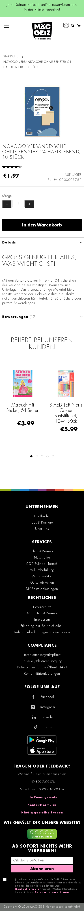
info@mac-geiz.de (42, 797)
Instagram (47, 707)
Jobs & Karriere (42, 522)
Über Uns (42, 528)
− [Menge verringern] (7, 204)
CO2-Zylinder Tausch (42, 563)
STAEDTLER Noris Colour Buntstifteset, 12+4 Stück (66, 413)
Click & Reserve (42, 551)
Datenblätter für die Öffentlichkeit (42, 667)
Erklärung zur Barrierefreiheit (42, 625)
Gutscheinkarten (42, 582)
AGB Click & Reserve (42, 613)
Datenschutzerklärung (51, 892)
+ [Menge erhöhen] (29, 204)
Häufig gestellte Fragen (42, 812)
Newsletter (42, 557)
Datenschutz (42, 607)
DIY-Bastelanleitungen (42, 588)
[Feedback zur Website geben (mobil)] (42, 834)
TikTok (47, 727)
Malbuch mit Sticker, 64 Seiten (22, 408)
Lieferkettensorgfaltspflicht (42, 654)
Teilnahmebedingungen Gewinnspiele (42, 632)
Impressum (42, 619)
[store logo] (42, 30)
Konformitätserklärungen (42, 673)
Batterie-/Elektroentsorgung (42, 661)
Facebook (48, 696)
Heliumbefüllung (42, 570)
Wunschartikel (42, 576)
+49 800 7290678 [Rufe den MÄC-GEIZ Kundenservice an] (42, 782)
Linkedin (48, 717)
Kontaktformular (42, 805)
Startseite (10, 56)
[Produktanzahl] (19, 203)
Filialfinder (42, 516)
